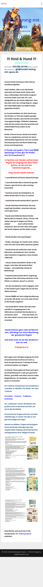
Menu (4, 3)
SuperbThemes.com (21, 554)
